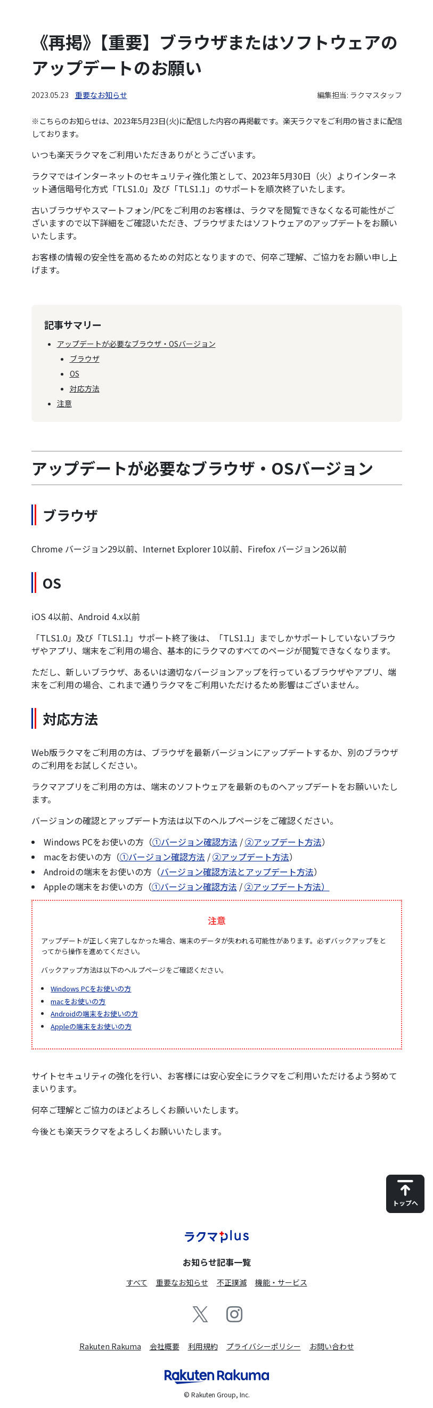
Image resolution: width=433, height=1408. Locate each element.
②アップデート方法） (287, 886)
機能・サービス (281, 1282)
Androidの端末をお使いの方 (94, 1013)
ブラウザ (85, 358)
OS (74, 373)
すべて (137, 1282)
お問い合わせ (331, 1346)
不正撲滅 (232, 1282)
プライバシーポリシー (263, 1346)
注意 (64, 403)
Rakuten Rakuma (110, 1346)
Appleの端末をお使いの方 (91, 1026)
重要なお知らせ (101, 94)
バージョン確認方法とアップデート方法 (237, 871)
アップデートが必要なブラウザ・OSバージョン (136, 343)
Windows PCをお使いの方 (91, 988)
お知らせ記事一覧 (217, 1262)
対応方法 (85, 388)
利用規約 (203, 1346)
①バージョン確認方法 (195, 841)
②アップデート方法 (283, 841)
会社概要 (164, 1346)
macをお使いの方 (78, 1001)
